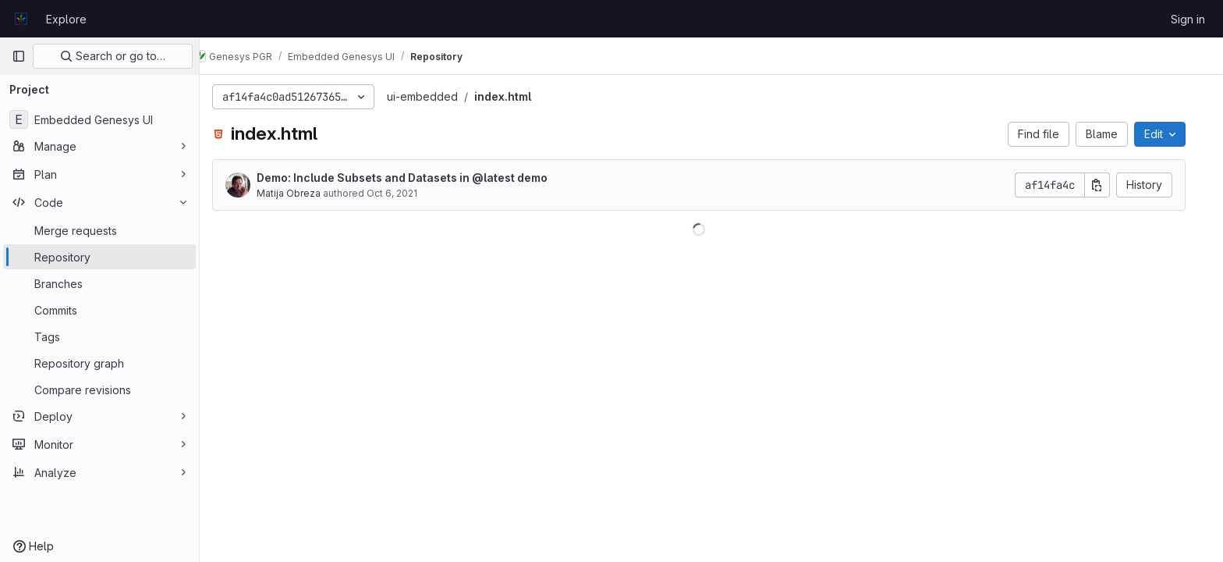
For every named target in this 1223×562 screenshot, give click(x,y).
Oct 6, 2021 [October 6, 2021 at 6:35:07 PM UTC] (404, 193)
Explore (66, 19)
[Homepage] (21, 18)
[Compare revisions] (99, 389)
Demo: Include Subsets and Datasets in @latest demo (414, 177)
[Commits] (99, 309)
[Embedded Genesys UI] (99, 119)
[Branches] (99, 283)
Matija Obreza (301, 193)
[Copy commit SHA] (1109, 185)
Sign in (1188, 19)
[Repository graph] (99, 362)
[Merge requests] (99, 230)
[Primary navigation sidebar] (18, 56)
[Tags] (99, 336)
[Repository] (99, 256)
